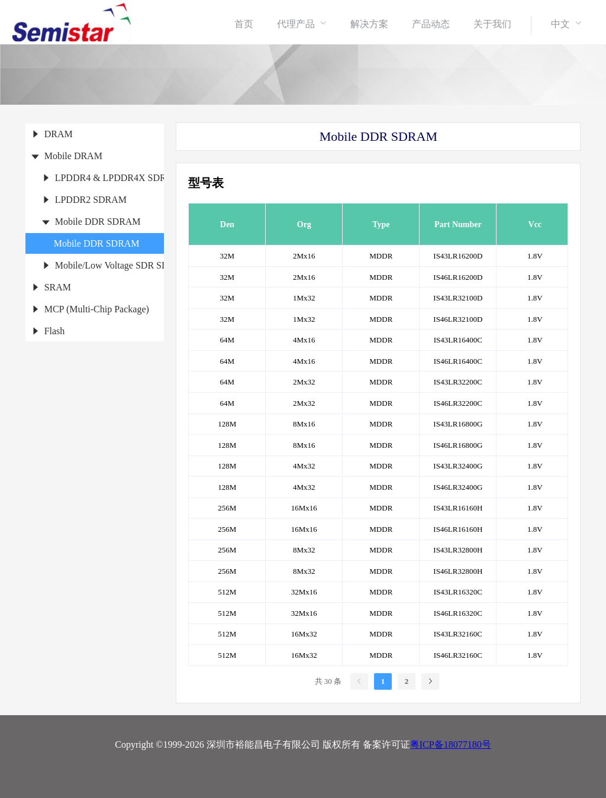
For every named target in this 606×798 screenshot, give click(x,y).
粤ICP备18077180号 (450, 744)
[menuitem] (244, 23)
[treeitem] (95, 134)
